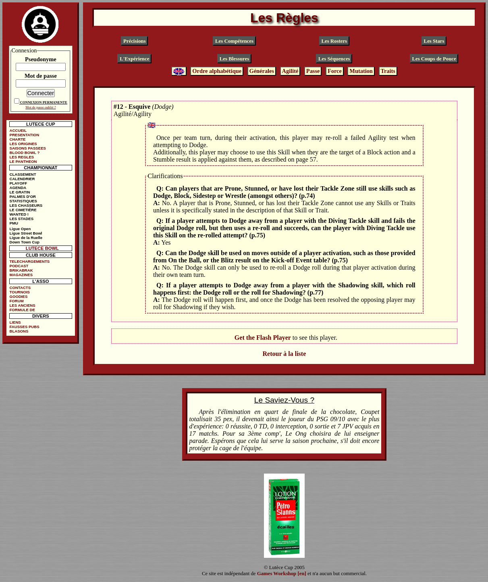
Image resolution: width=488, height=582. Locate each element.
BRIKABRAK (21, 270)
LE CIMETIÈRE (23, 210)
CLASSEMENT (23, 174)
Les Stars (434, 41)
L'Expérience (134, 58)
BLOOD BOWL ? (25, 152)
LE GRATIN (20, 192)
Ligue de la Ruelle (26, 237)
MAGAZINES (21, 274)
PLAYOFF (18, 183)
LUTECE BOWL (42, 248)
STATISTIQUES (23, 201)
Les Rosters (334, 41)
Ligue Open (20, 229)
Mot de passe (41, 76)
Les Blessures (234, 58)
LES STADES (22, 218)
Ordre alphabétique (216, 71)
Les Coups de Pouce (434, 58)
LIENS (15, 322)
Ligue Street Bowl (26, 233)
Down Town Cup (24, 242)
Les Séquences (334, 58)
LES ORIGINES (23, 143)
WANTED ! (19, 214)
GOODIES (19, 296)
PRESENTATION (24, 135)
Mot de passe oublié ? (40, 107)
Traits (387, 71)
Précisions (134, 41)
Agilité (290, 71)
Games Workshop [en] (281, 573)
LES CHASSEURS (26, 205)
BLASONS (19, 331)
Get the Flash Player (263, 337)
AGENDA (18, 187)
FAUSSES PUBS (24, 326)
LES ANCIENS (22, 305)
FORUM (17, 301)
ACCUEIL (18, 130)
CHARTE (18, 139)
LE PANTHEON (23, 161)
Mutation (361, 71)
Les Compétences (234, 41)
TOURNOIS (20, 292)
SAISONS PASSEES (28, 148)
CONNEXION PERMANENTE (43, 102)
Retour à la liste (284, 353)
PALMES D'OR (23, 196)
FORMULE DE (22, 310)
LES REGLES (22, 157)
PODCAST (19, 266)
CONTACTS (20, 287)
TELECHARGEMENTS (30, 261)
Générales (261, 71)
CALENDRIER (22, 179)
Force (335, 71)
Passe (313, 71)
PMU (14, 223)
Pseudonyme (40, 59)
